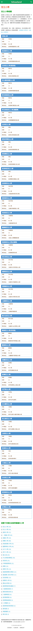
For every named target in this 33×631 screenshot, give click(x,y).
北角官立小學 (6, 124)
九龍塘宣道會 (7, 589)
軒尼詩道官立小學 (7, 95)
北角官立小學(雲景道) (9, 65)
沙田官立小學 (6, 477)
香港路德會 (6, 597)
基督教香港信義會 (8, 586)
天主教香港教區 (7, 558)
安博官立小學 (6, 507)
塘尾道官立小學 (7, 198)
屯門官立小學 (6, 389)
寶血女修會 (6, 583)
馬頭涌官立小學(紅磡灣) (9, 242)
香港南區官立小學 (7, 168)
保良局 (5, 560)
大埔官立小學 (6, 463)
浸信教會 (5, 577)
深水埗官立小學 (7, 257)
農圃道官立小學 (7, 227)
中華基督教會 (7, 563)
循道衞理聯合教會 (8, 572)
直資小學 (5, 532)
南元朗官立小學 (7, 418)
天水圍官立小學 (7, 404)
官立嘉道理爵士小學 (8, 80)
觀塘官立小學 (6, 345)
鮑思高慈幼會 (7, 591)
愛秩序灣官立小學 (7, 139)
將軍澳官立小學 (7, 492)
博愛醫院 (5, 611)
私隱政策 (16, 627)
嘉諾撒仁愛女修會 (8, 575)
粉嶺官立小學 (6, 448)
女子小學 (5, 549)
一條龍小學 (6, 535)
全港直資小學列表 (23, 30)
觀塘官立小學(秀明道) (9, 330)
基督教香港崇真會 (8, 606)
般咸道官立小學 (7, 51)
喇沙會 (5, 614)
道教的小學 (6, 580)
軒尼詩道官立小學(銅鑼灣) (10, 109)
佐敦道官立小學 (7, 183)
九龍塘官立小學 (7, 301)
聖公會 (5, 555)
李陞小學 (5, 36)
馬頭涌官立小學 (7, 212)
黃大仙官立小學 (7, 315)
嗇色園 (5, 608)
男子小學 (5, 552)
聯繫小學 (5, 541)
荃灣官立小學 (6, 374)
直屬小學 (5, 538)
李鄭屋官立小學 (7, 286)
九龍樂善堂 (6, 594)
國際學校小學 (7, 546)
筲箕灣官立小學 (7, 154)
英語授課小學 (7, 543)
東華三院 (5, 569)
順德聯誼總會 (7, 600)
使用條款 (9, 627)
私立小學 (5, 529)
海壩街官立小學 (7, 360)
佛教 (4, 566)
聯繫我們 (22, 627)
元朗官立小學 (6, 433)
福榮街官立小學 (7, 271)
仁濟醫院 (5, 603)
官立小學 (5, 526)
